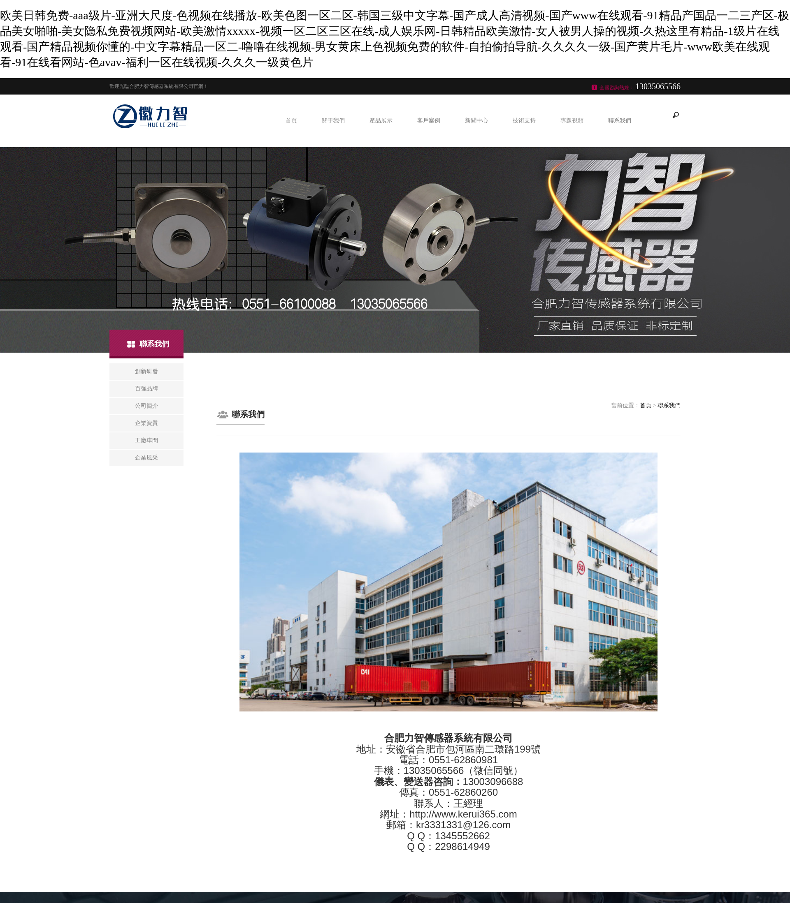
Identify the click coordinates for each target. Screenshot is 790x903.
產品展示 (381, 121)
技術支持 (524, 121)
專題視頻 (571, 121)
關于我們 (333, 121)
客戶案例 (428, 121)
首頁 (291, 121)
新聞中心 (476, 121)
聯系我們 (619, 121)
